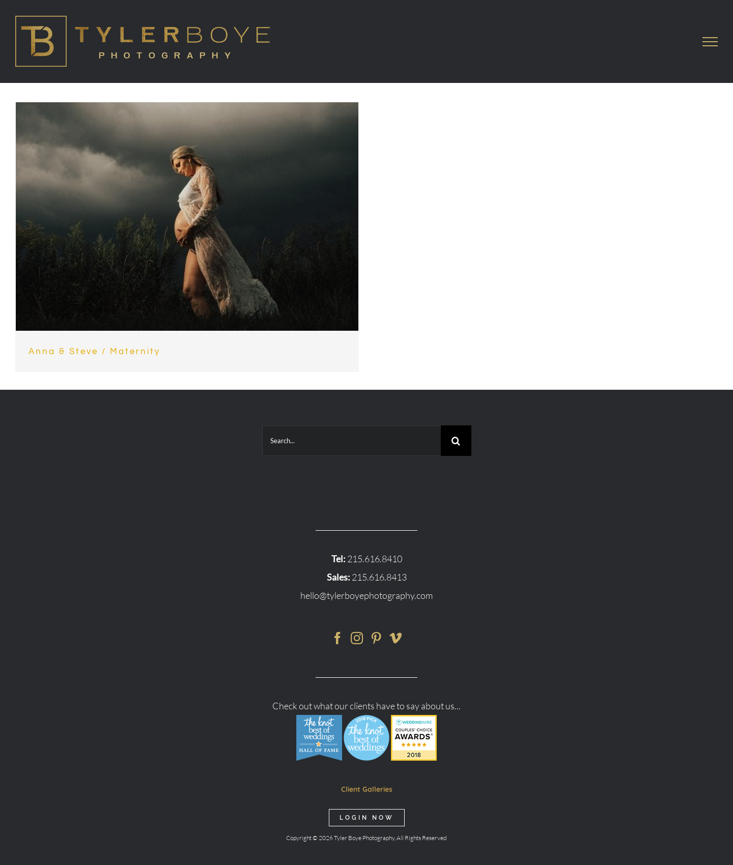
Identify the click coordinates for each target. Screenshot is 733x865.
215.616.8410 (374, 558)
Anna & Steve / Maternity (94, 351)
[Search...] (351, 440)
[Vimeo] (395, 638)
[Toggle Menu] (710, 41)
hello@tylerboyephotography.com (366, 595)
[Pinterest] (376, 638)
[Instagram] (357, 638)
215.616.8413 (379, 577)
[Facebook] (337, 638)
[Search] (456, 440)
